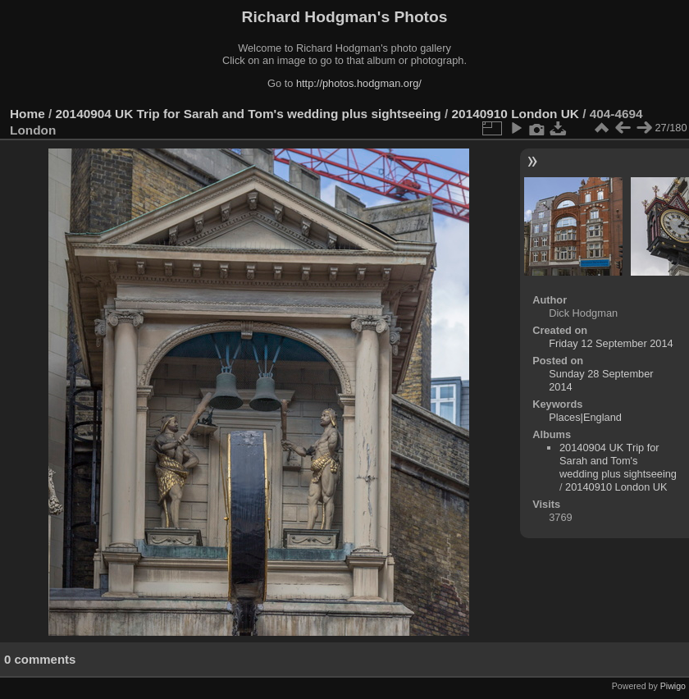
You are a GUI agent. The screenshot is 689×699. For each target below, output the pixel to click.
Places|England (585, 417)
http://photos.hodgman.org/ (359, 83)
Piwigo (673, 686)
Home (27, 114)
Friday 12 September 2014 (611, 343)
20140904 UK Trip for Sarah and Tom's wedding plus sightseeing (248, 114)
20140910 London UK (515, 114)
